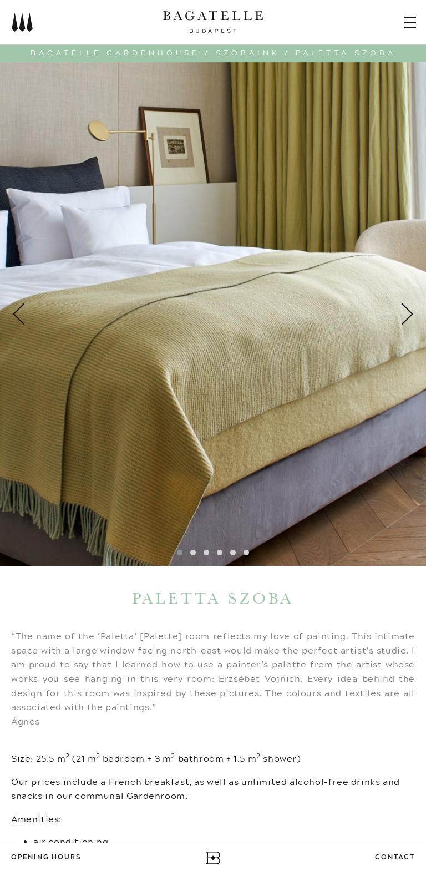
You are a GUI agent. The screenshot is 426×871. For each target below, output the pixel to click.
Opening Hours (46, 858)
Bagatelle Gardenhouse (115, 53)
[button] (179, 552)
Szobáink (248, 53)
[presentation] (19, 314)
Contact (395, 858)
